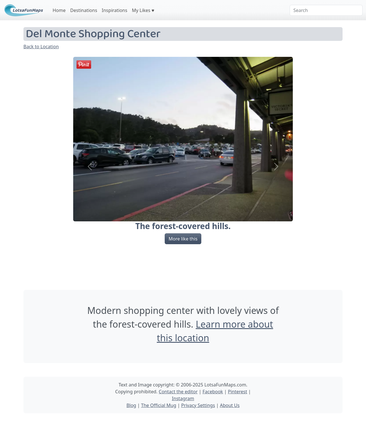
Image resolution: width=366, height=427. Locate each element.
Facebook (212, 391)
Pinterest (237, 391)
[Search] (326, 10)
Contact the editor (178, 391)
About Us (230, 405)
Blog (131, 405)
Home (59, 10)
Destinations (83, 10)
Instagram (183, 398)
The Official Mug (158, 405)
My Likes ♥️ (143, 10)
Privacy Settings (198, 405)
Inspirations (114, 10)
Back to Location (41, 46)
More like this (182, 239)
